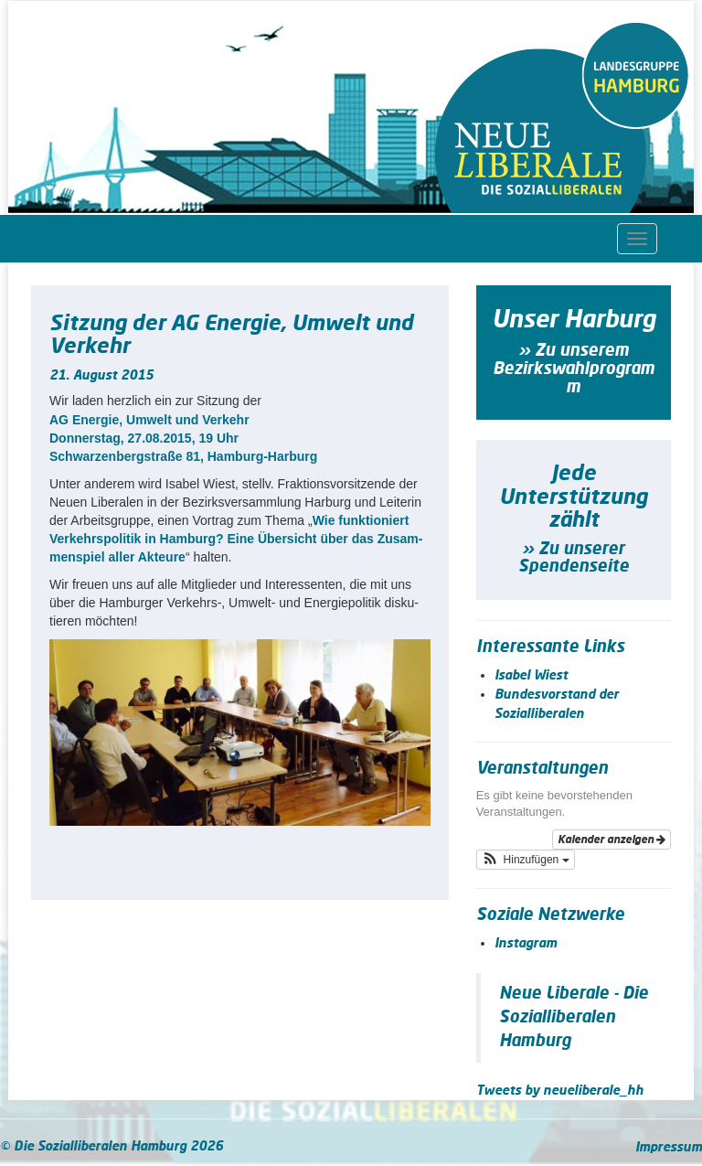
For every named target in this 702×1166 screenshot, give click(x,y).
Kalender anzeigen (611, 839)
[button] (525, 859)
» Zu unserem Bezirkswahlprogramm (573, 369)
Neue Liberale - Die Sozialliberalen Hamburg (573, 1018)
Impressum (668, 1147)
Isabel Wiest (531, 675)
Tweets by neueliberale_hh (560, 1091)
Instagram (526, 943)
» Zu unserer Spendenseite (573, 558)
